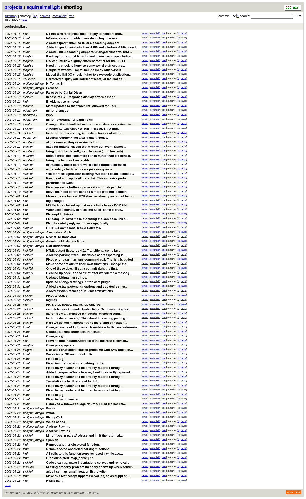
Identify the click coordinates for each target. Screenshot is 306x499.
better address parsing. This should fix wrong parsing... (87, 318)
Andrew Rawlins (58, 426)
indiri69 (28, 250)
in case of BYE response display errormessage (80, 97)
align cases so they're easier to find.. (73, 142)
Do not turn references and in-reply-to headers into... (84, 34)
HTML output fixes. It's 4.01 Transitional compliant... (84, 250)
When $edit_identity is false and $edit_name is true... (85, 210)
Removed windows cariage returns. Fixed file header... (86, 404)
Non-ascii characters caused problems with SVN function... (89, 350)
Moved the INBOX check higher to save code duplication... (89, 74)
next (24, 19)
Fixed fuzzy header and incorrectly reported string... (84, 368)
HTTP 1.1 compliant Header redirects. (73, 228)
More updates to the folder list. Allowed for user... (82, 106)
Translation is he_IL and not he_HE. (72, 381)
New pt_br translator (61, 237)
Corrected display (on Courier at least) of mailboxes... (85, 79)
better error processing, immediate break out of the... (85, 133)
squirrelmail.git (43, 7)
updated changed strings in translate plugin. (78, 282)
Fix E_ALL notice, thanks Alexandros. (73, 304)
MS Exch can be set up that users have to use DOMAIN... (87, 205)
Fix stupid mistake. (60, 214)
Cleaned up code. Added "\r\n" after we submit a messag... (89, 273)
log (35, 16)
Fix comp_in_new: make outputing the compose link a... (87, 219)
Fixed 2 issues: (57, 295)
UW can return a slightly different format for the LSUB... (87, 61)
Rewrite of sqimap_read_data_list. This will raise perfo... (87, 178)
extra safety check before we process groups (79, 169)
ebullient (29, 79)
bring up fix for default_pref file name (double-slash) (84, 151)
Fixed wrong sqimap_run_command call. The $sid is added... (90, 259)
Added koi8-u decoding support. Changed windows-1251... (89, 52)
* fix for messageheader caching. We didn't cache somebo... (90, 174)
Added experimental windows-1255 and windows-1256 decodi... (92, 47)
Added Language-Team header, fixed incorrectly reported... (89, 372)
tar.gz (183, 33)
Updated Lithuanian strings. (66, 277)
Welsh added (55, 422)
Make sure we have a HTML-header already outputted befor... (90, 196)
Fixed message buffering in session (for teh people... (84, 187)
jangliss (28, 56)
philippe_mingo (33, 83)
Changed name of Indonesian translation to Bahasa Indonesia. (92, 327)
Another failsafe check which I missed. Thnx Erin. (82, 128)
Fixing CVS (54, 417)
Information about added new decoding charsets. (82, 38)
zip (179, 33)
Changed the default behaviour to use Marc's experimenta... (90, 124)
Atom (290, 492)
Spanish (52, 440)
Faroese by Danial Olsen (64, 92)
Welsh (50, 408)
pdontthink (30, 110)
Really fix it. (54, 480)
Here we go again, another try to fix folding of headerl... (86, 322)
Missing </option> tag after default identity (77, 137)
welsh (50, 413)
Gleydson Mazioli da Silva (65, 241)
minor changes (57, 110)
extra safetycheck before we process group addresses (86, 164)
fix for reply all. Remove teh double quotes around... (84, 313)
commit (45, 16)
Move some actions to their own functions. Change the (86, 264)
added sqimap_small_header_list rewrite (76, 471)
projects (14, 7)
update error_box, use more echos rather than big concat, (88, 155)
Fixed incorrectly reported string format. (75, 363)
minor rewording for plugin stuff (69, 119)
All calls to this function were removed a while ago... (84, 453)
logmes (51, 300)
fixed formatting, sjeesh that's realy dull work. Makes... (86, 146)
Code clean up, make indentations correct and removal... (87, 462)
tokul (26, 38)
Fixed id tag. (55, 359)
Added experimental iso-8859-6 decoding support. (82, 43)
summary (11, 16)
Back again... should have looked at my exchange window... (89, 56)
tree (71, 16)
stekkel (28, 97)
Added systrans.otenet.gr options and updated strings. (86, 286)
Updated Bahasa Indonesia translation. (74, 331)
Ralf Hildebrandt (58, 246)
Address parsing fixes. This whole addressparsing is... (86, 255)
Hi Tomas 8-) (55, 83)
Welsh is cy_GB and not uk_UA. (69, 354)
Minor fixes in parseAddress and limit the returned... (84, 435)
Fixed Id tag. (55, 395)
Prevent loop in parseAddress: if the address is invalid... (87, 340)
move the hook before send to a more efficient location (86, 192)
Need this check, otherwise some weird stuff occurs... (85, 65)
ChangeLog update (60, 345)
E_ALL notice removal (62, 101)
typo (49, 115)
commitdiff (59, 16)
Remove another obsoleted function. (73, 444)
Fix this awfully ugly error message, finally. (77, 223)
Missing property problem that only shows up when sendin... (90, 467)
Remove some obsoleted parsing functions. (78, 449)
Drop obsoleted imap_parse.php (70, 458)
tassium (28, 467)
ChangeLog (54, 336)
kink (26, 34)
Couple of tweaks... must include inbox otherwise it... (85, 70)
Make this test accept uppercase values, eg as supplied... (88, 476)
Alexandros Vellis (59, 232)
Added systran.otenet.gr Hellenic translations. (80, 291)
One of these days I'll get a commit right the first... (82, 268)
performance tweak (60, 183)
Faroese (52, 88)
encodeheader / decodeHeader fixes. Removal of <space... (88, 309)
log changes (55, 201)
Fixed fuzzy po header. (62, 399)
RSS (298, 492)
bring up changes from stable (67, 160)
